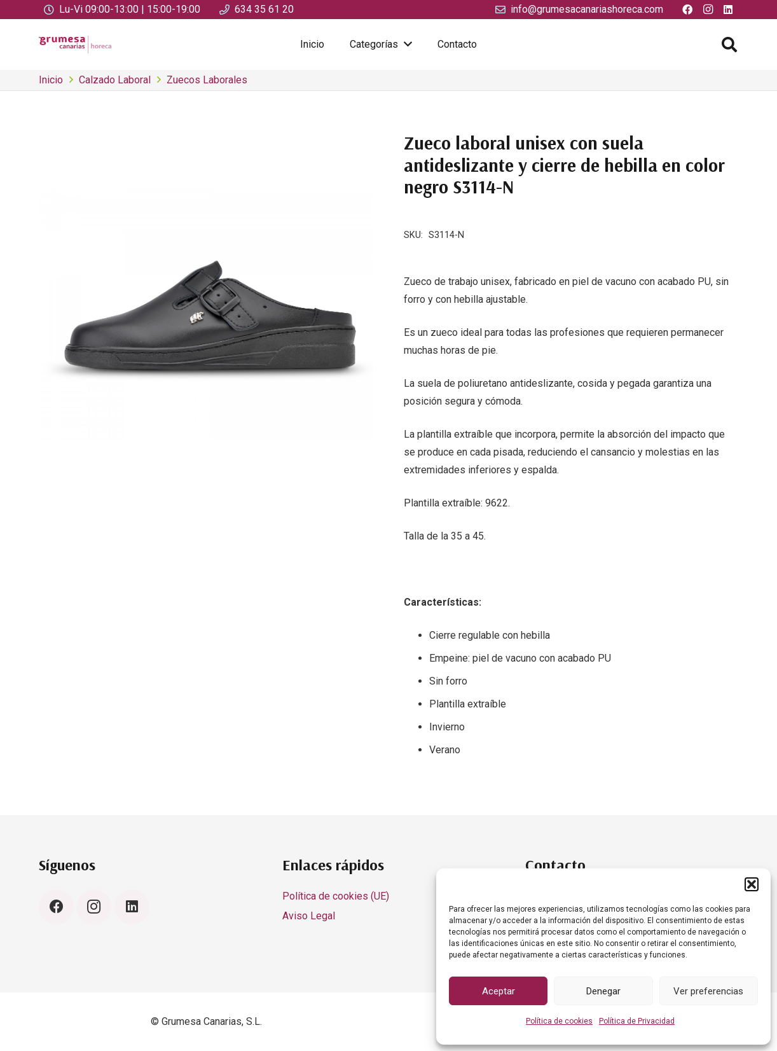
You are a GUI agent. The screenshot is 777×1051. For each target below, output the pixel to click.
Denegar (603, 991)
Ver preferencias (708, 991)
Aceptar (498, 991)
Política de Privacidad (637, 1021)
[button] (751, 884)
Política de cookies (559, 1021)
